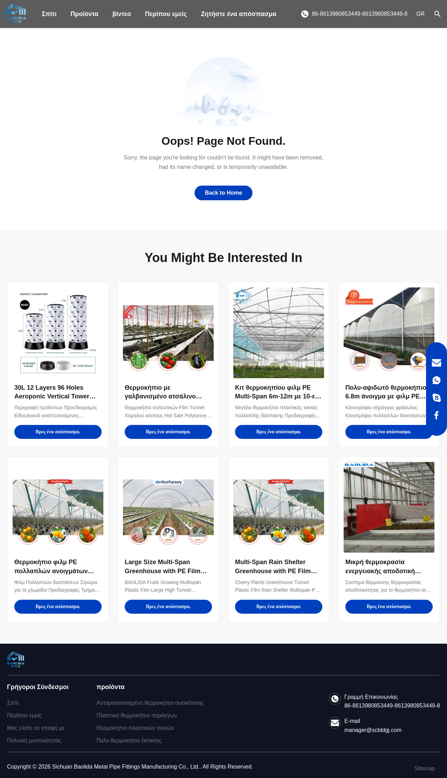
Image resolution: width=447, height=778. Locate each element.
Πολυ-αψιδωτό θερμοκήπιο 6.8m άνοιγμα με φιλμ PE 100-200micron (385, 396)
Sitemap (424, 768)
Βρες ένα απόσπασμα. (58, 431)
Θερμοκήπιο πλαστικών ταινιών (135, 728)
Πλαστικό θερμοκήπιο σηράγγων (136, 715)
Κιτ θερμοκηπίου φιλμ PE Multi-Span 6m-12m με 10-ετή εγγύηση (278, 396)
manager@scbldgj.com (373, 730)
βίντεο (121, 13)
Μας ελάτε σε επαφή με (36, 728)
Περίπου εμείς (166, 13)
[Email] (437, 363)
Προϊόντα (84, 13)
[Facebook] (437, 415)
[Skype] (437, 398)
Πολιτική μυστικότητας (34, 740)
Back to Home (223, 193)
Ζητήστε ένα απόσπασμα (238, 13)
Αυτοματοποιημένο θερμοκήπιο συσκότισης (150, 703)
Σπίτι (49, 13)
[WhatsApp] (437, 380)
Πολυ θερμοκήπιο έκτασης (128, 740)
